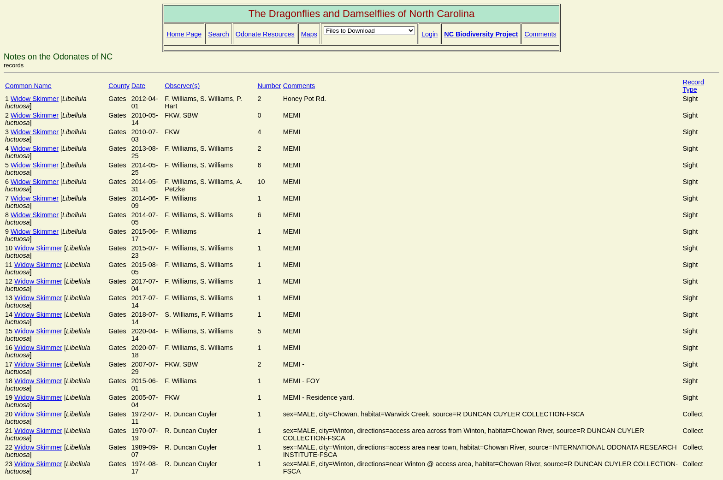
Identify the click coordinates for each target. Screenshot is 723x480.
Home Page (183, 34)
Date (138, 85)
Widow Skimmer (35, 98)
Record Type (693, 85)
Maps (309, 34)
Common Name (28, 85)
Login (429, 34)
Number (269, 85)
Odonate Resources (265, 34)
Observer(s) (182, 85)
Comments (540, 34)
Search (218, 34)
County (119, 85)
